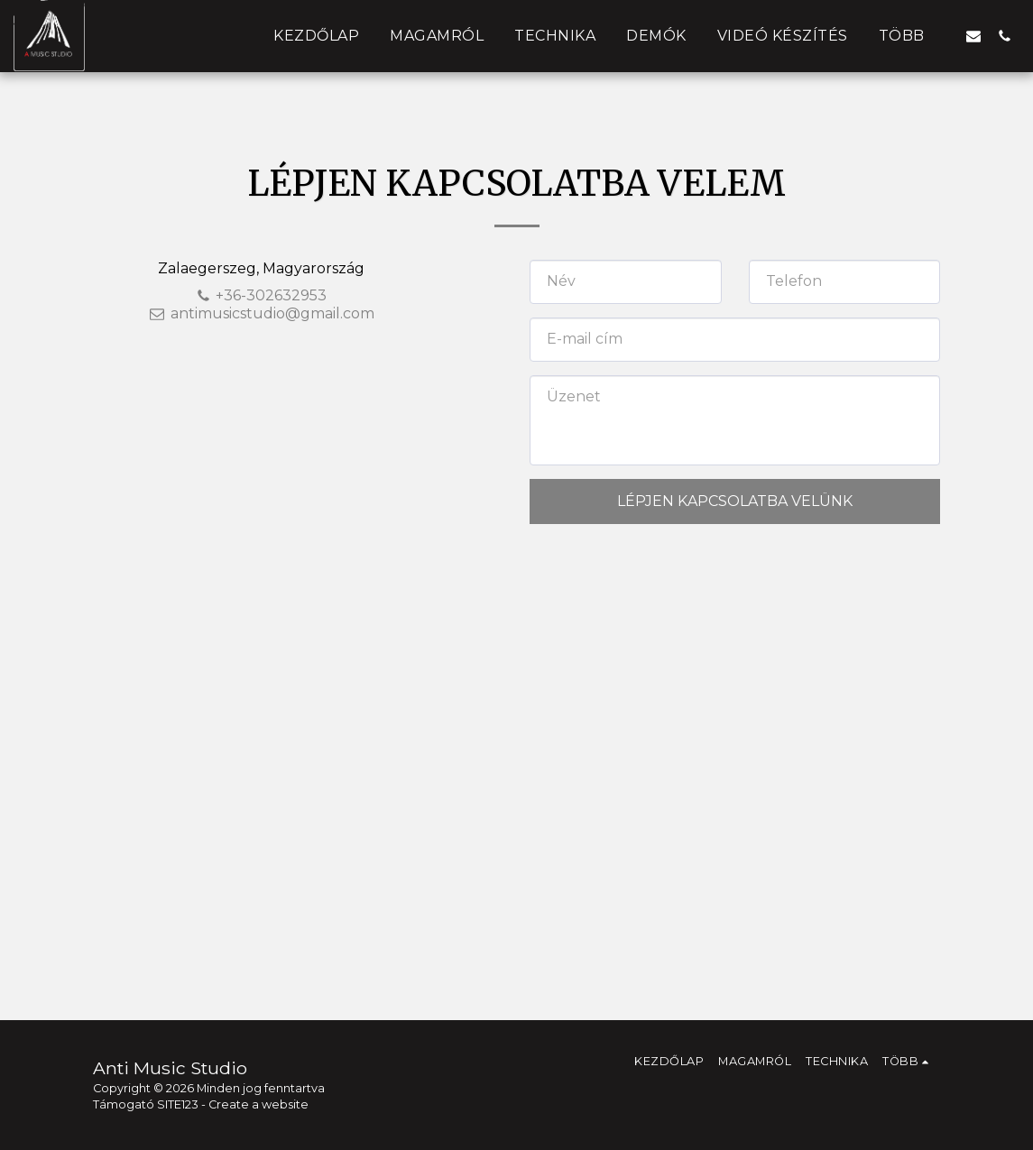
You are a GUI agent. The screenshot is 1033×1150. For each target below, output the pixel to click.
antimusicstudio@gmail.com (261, 313)
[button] (973, 35)
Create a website (258, 1104)
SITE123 (177, 1104)
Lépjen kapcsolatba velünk (735, 501)
